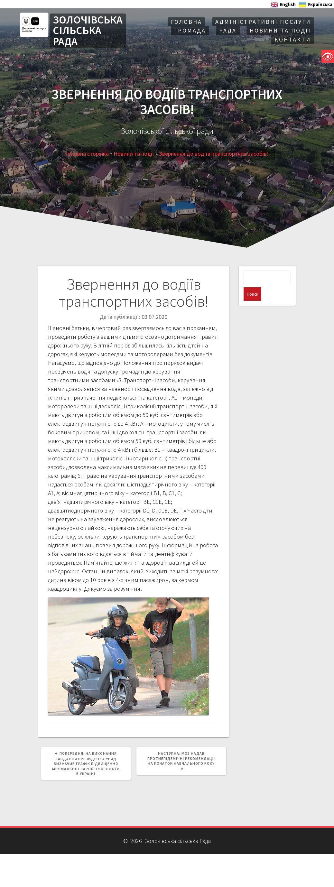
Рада (228, 30)
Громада (190, 30)
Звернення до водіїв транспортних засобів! (214, 153)
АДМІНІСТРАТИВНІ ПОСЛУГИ (263, 21)
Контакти (292, 39)
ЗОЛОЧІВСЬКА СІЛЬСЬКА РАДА (88, 31)
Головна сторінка (87, 153)
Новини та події (280, 30)
